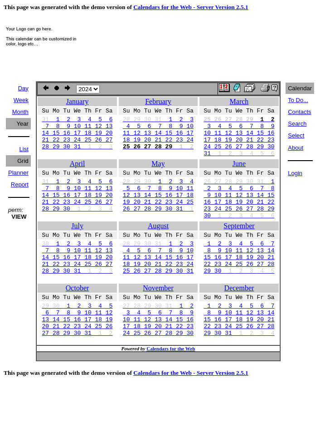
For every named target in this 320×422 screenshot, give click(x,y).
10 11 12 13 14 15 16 (239, 138)
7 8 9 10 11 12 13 (77, 130)
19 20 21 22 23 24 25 (158, 218)
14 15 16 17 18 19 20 (77, 138)
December (239, 316)
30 (239, 234)
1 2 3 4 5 (77, 337)
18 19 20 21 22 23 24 (158, 146)
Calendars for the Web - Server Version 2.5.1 (190, 7)
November (158, 316)
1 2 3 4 (158, 193)
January (77, 101)
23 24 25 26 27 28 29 (239, 226)
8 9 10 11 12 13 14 (239, 273)
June (239, 173)
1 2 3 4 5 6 (77, 122)
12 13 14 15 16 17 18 (158, 210)
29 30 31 (239, 369)
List (24, 149)
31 (239, 162)
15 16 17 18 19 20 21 (239, 281)
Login (295, 173)
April (77, 173)
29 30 (239, 298)
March (239, 101)
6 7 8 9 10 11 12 (77, 345)
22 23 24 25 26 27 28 (239, 289)
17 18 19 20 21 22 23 (239, 146)
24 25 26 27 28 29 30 (239, 154)
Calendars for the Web (170, 386)
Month (20, 111)
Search (297, 123)
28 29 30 (77, 226)
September (238, 245)
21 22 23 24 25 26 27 (77, 146)
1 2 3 (158, 122)
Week (21, 100)
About (295, 147)
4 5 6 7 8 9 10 (158, 130)
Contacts (299, 111)
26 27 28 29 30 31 (158, 226)
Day (23, 88)
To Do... (298, 100)
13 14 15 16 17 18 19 (77, 353)
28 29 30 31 (77, 154)
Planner (18, 172)
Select (296, 135)
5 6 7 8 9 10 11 (158, 201)
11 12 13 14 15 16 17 (158, 138)
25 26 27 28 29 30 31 (158, 298)
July (77, 245)
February (158, 101)
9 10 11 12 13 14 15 (239, 210)
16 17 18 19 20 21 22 (239, 218)
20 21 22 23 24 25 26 (77, 361)
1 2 (158, 337)
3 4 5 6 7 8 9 (239, 130)
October (77, 316)
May (158, 173)
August (158, 245)
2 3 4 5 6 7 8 (239, 201)
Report (20, 184)
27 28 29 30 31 (77, 369)
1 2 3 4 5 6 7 (239, 265)
